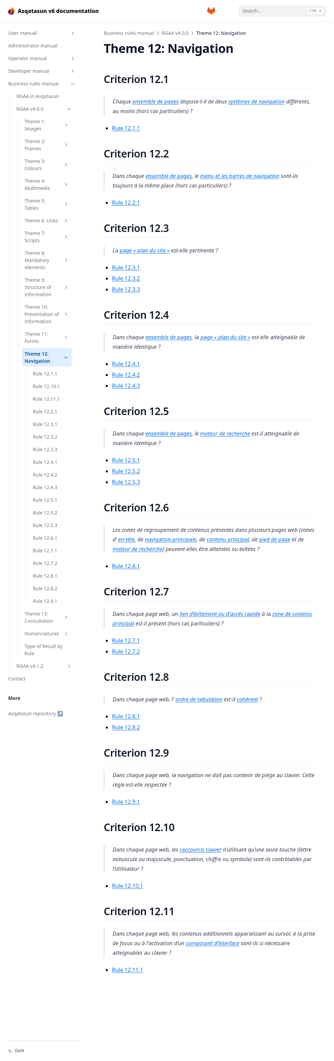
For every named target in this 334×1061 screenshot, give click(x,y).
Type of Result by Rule (43, 650)
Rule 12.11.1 (46, 399)
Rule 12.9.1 (45, 601)
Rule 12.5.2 (45, 512)
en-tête (126, 539)
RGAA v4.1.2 (44, 666)
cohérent (247, 699)
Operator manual (42, 58)
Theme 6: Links (47, 220)
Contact (17, 678)
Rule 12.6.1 (45, 538)
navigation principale (171, 539)
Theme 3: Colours (47, 164)
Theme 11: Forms (47, 337)
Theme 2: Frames (47, 145)
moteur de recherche (225, 433)
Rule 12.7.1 (45, 550)
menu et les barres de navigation (240, 176)
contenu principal (227, 539)
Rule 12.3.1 (45, 424)
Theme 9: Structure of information (47, 287)
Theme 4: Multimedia (47, 184)
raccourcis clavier (200, 849)
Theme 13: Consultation (47, 617)
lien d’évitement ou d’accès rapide (219, 614)
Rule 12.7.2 (45, 563)
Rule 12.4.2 (45, 474)
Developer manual (42, 71)
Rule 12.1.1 (45, 373)
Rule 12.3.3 (45, 449)
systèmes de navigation (256, 101)
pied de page (275, 539)
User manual (42, 33)
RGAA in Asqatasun (37, 96)
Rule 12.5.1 (45, 500)
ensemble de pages (155, 101)
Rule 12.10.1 (46, 386)
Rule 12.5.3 (45, 525)
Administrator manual (32, 45)
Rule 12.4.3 (45, 487)
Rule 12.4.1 (45, 462)
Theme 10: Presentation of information (47, 314)
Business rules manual (42, 83)
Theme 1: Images (47, 125)
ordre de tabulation (198, 699)
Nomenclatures (47, 633)
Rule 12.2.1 (45, 411)
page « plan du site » (145, 250)
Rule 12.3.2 (45, 436)
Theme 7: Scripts (47, 237)
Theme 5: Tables (47, 204)
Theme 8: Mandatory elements (47, 260)
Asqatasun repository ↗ (35, 713)
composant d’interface (212, 943)
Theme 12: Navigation (47, 357)
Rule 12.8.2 (45, 588)
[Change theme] (43, 1051)
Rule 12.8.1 (45, 576)
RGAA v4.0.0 (44, 109)
